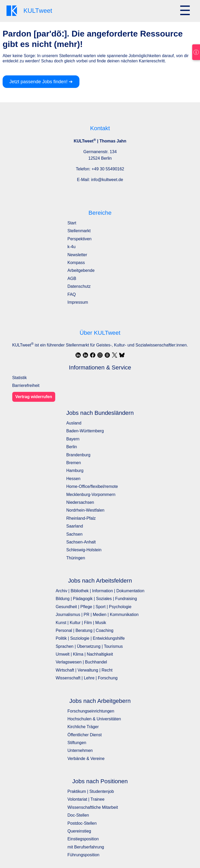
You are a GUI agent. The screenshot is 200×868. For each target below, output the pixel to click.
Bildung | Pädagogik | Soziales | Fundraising (96, 598)
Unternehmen (80, 750)
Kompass (76, 262)
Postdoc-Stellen (82, 823)
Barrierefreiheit (26, 385)
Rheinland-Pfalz (81, 518)
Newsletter (77, 255)
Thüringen (75, 558)
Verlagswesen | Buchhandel (81, 662)
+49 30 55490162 (108, 169)
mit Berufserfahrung (85, 847)
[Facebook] (92, 355)
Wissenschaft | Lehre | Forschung (87, 678)
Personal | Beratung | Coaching (85, 630)
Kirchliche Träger (83, 727)
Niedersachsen (80, 502)
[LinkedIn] (78, 355)
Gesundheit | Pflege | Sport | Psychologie (94, 606)
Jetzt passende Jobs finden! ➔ (41, 81)
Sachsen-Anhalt (81, 542)
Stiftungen (76, 742)
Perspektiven (79, 239)
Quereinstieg (79, 831)
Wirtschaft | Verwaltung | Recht (84, 670)
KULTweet (23, 345)
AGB (71, 278)
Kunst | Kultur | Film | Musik (81, 622)
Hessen (73, 478)
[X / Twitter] (114, 355)
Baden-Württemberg (85, 431)
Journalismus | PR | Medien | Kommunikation (97, 614)
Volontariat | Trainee (85, 799)
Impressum (77, 302)
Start (71, 223)
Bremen (73, 462)
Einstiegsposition (83, 839)
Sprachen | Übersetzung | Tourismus (89, 646)
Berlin (71, 447)
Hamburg (75, 470)
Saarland (74, 526)
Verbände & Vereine (85, 758)
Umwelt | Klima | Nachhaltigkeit (84, 654)
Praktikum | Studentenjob (90, 791)
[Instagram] (100, 355)
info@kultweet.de (107, 179)
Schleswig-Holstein (84, 550)
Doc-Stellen (78, 815)
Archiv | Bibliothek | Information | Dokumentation (100, 591)
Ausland (74, 423)
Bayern (73, 439)
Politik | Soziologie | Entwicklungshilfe (90, 638)
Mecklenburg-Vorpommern (91, 494)
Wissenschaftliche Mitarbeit (92, 807)
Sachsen (74, 534)
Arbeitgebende (81, 270)
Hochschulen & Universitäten (94, 719)
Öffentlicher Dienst (84, 735)
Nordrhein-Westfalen (85, 510)
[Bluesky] (121, 355)
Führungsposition (83, 855)
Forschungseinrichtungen (90, 711)
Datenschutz (79, 286)
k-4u (71, 246)
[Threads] (107, 355)
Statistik (19, 377)
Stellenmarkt (79, 231)
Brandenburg (78, 455)
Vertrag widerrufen (33, 396)
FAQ (71, 294)
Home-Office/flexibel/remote (92, 486)
